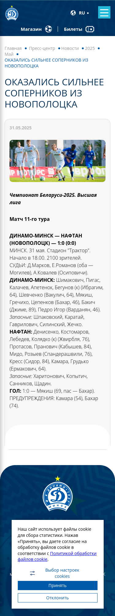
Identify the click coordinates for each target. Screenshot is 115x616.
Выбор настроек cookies (54, 573)
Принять (57, 585)
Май (9, 54)
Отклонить (57, 598)
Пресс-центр (42, 48)
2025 (90, 48)
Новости (70, 48)
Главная (13, 48)
